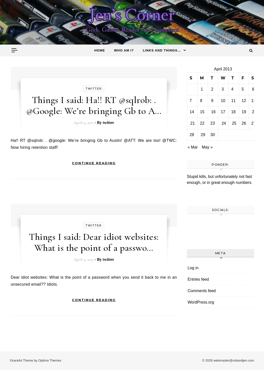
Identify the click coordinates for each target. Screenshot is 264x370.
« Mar (193, 147)
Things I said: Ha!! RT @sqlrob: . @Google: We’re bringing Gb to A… (93, 105)
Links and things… (162, 50)
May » (207, 147)
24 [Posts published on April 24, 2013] (223, 123)
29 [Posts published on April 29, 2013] (203, 135)
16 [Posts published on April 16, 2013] (213, 112)
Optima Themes (49, 360)
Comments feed (202, 291)
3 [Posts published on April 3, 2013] (222, 89)
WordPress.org (201, 302)
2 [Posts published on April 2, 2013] (212, 89)
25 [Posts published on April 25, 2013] (234, 123)
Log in (193, 268)
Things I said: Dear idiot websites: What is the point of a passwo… (94, 242)
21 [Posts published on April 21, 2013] (192, 123)
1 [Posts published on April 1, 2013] (202, 89)
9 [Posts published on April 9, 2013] (212, 101)
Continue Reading (94, 163)
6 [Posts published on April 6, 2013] (253, 89)
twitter (94, 88)
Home (99, 50)
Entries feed (198, 279)
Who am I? (124, 50)
